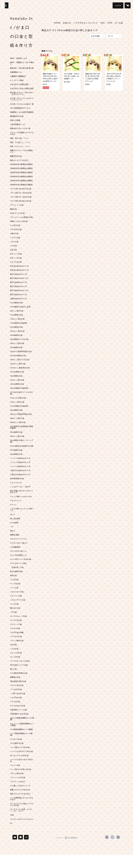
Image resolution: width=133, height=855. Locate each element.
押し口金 (13, 669)
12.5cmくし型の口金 (18, 363)
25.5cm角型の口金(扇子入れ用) (21, 446)
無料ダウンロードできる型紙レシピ (22, 151)
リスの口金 (14, 649)
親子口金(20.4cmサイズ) (19, 290)
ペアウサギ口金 (16, 636)
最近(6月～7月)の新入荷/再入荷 (22, 68)
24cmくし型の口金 (17, 436)
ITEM (109, 23)
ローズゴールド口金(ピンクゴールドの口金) (22, 804)
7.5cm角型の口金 (16, 315)
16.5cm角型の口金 (17, 384)
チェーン (13, 504)
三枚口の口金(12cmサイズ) (20, 470)
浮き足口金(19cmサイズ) (19, 270)
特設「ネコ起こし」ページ (20, 142)
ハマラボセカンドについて (85, 23)
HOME (57, 23)
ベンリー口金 (15, 765)
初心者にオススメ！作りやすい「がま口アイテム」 (22, 93)
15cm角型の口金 (16, 376)
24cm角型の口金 (16, 432)
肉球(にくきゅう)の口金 (19, 221)
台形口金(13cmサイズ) (18, 298)
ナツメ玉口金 (15, 583)
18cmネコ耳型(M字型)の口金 (21, 414)
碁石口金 (13, 575)
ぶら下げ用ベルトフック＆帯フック (22, 509)
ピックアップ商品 (17, 80)
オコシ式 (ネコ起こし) (18, 551)
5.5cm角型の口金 (16, 302)
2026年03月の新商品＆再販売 (21, 176)
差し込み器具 (15, 518)
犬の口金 (13, 644)
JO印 (12, 815)
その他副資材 (15, 547)
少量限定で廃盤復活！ (18, 76)
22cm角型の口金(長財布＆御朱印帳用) (21, 427)
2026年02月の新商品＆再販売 (21, 180)
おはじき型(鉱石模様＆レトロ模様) (22, 718)
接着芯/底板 (14, 535)
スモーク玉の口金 (17, 685)
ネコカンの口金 (16, 739)
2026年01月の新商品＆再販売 (21, 184)
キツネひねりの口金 (17, 705)
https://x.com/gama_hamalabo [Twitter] (107, 837)
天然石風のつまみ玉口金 (19, 714)
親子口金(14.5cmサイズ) (19, 278)
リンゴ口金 (14, 604)
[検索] (5, 5)
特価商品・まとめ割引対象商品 (22, 112)
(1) (11, 823)
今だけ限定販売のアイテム (20, 108)
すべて (110, 36)
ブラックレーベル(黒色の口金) (21, 217)
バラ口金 (13, 612)
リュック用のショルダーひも (21, 496)
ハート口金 (14, 588)
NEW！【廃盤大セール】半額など (22, 63)
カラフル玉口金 (16, 262)
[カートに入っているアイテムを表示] (128, 5)
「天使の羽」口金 (17, 567)
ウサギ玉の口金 (16, 229)
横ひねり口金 (15, 608)
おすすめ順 (95, 36)
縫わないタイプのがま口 (19, 160)
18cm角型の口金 (16, 410)
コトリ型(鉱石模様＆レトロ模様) (21, 734)
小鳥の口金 (14, 233)
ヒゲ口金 (13, 246)
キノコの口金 (15, 657)
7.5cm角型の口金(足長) (18, 323)
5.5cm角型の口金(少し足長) (20, 307)
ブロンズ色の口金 (17, 773)
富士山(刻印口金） (17, 571)
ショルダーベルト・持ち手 (20, 487)
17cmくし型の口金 (17, 402)
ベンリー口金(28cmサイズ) (20, 466)
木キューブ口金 (16, 254)
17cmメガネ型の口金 (18, 398)
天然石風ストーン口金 (18, 710)
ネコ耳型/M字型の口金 (18, 673)
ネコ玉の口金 (15, 225)
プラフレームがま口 (17, 781)
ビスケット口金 (16, 624)
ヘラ (11, 526)
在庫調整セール (16, 72)
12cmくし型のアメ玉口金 (19, 359)
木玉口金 (13, 250)
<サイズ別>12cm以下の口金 (20, 189)
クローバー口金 (16, 596)
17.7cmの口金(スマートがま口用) (21, 393)
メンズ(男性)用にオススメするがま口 (21, 798)
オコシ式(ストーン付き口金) (20, 559)
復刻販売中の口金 (17, 116)
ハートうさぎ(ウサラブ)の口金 (21, 751)
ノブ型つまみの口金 (17, 693)
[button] (118, 5)
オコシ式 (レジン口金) (18, 563)
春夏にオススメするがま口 (20, 790)
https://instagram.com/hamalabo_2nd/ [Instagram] (112, 837)
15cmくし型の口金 (17, 380)
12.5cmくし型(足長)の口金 (20, 368)
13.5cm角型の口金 (17, 372)
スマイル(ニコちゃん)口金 (20, 661)
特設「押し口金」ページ (19, 138)
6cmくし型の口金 (16, 311)
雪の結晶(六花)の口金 (18, 681)
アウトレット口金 (17, 205)
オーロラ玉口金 (16, 620)
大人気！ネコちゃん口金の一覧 (22, 104)
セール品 (119, 23)
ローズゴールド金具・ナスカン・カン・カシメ (21, 810)
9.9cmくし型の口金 (17, 331)
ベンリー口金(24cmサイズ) (20, 462)
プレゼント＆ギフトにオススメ (22, 819)
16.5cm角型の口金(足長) (19, 388)
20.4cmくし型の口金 (18, 422)
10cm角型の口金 (16, 335)
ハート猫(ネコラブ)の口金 (20, 747)
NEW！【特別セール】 (18, 58)
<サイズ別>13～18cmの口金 (21, 193)
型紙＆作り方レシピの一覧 (20, 128)
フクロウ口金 (15, 628)
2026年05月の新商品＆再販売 (21, 168)
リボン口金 (14, 241)
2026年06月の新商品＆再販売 (21, 164)
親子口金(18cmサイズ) (18, 282)
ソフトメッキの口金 (17, 777)
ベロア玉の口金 (16, 697)
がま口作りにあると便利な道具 (22, 88)
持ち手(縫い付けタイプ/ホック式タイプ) (21, 491)
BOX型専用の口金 (17, 478)
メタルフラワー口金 (17, 600)
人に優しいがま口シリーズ (20, 785)
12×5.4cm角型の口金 (18, 355)
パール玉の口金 (16, 689)
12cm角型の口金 (16, 347)
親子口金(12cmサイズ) (18, 274)
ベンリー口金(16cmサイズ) (20, 458)
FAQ (102, 23)
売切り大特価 (15, 120)
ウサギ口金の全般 (17, 632)
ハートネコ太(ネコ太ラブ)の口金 (21, 760)
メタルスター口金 (17, 592)
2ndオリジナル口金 (17, 213)
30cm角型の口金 (16, 454)
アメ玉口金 (14, 579)
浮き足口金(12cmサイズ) (19, 266)
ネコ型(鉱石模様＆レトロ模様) (21, 729)
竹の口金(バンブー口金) (19, 665)
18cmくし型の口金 (17, 418)
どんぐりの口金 (16, 653)
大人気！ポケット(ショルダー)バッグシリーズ (21, 99)
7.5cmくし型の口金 (17, 319)
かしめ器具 (14, 522)
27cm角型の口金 (16, 450)
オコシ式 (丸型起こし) (18, 555)
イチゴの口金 (15, 701)
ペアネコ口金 (15, 237)
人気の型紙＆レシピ (17, 124)
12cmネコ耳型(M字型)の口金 (21, 351)
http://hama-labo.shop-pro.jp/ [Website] (118, 837)
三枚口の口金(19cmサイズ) (20, 474)
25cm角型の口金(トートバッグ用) (21, 441)
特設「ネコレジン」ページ (20, 146)
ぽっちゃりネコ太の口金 (19, 755)
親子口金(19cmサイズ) (18, 286)
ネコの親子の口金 (17, 743)
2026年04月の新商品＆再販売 (21, 172)
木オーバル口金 (16, 258)
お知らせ (67, 23)
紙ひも (12, 531)
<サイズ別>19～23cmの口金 (21, 197)
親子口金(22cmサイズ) (18, 294)
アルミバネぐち (16, 482)
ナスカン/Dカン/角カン (19, 543)
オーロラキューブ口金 (18, 616)
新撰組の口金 (15, 677)
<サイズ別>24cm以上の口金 (20, 201)
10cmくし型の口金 (17, 343)
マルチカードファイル (18, 539)
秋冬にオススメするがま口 (20, 794)
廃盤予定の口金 (16, 156)
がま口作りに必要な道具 (19, 84)
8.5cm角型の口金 (16, 327)
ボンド (12, 514)
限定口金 (13, 209)
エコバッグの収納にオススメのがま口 (22, 133)
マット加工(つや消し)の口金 (20, 769)
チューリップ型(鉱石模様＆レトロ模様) (22, 724)
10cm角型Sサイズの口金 (19, 339)
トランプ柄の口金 (17, 640)
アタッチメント (16, 500)
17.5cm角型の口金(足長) (19, 406)
